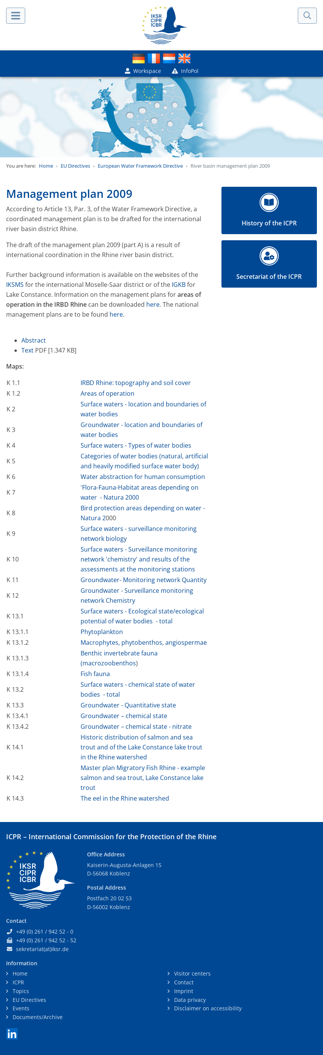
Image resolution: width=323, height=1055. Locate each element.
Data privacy (189, 999)
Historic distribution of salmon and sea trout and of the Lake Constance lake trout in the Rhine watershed (141, 747)
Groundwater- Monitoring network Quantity (144, 580)
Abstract (33, 340)
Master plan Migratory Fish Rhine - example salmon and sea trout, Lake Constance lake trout (143, 778)
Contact (183, 982)
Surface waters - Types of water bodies (136, 445)
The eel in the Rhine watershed (125, 798)
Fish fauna (95, 674)
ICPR (17, 982)
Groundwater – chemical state (124, 716)
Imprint (183, 991)
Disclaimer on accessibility (207, 1008)
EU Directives (75, 165)
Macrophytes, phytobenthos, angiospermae (144, 642)
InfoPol (185, 70)
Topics (20, 991)
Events (20, 1008)
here (153, 304)
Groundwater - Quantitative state (128, 705)
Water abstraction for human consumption (143, 476)
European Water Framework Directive (140, 165)
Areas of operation (107, 393)
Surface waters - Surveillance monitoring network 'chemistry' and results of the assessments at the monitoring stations (139, 559)
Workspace (143, 70)
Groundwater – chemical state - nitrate (136, 726)
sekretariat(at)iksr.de (42, 949)
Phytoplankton (102, 632)
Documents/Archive (37, 1017)
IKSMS (15, 284)
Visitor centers (192, 973)
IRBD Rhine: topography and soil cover (136, 383)
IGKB (179, 284)
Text (28, 350)
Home (46, 165)
